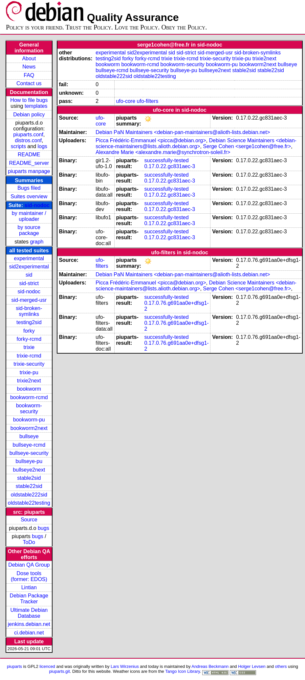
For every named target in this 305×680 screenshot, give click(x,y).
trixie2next (29, 380)
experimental (29, 258)
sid (29, 275)
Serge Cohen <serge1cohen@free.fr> (247, 146)
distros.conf (28, 140)
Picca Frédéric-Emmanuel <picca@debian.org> (151, 140)
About (29, 58)
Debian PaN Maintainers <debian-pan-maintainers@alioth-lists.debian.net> (183, 132)
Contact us (28, 83)
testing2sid (29, 322)
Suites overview (29, 196)
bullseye (29, 436)
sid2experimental (29, 266)
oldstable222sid (29, 494)
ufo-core (125, 101)
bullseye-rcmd (28, 445)
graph (36, 241)
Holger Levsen (252, 666)
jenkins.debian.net (29, 624)
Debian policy (29, 114)
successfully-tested (166, 160)
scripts (18, 146)
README (29, 154)
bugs (43, 528)
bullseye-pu (28, 461)
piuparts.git (59, 671)
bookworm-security (29, 408)
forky (29, 331)
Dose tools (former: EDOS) (29, 576)
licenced (47, 666)
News (28, 66)
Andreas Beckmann (210, 666)
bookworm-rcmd (29, 397)
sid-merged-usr (29, 300)
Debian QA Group (29, 565)
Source (29, 519)
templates (36, 106)
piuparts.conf (28, 134)
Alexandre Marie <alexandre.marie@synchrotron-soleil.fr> (163, 152)
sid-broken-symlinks (29, 311)
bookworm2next (29, 428)
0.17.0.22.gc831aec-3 (169, 166)
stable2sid (29, 478)
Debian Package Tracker (29, 598)
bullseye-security (29, 453)
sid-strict (29, 283)
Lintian (29, 587)
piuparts (14, 666)
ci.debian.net (29, 632)
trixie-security (28, 364)
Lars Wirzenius (125, 666)
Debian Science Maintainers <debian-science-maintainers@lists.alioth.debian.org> (196, 143)
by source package (29, 230)
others (281, 666)
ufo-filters (148, 101)
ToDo (29, 542)
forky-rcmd (29, 339)
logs (42, 146)
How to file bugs (29, 100)
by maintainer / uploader (29, 216)
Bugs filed (28, 188)
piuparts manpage (29, 171)
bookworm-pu (29, 419)
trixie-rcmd (29, 356)
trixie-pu (29, 372)
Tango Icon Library (182, 671)
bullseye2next (29, 470)
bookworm (29, 389)
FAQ (29, 75)
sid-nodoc (37, 205)
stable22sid (29, 486)
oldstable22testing (29, 503)
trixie (28, 347)
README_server (29, 163)
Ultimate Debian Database (29, 613)
